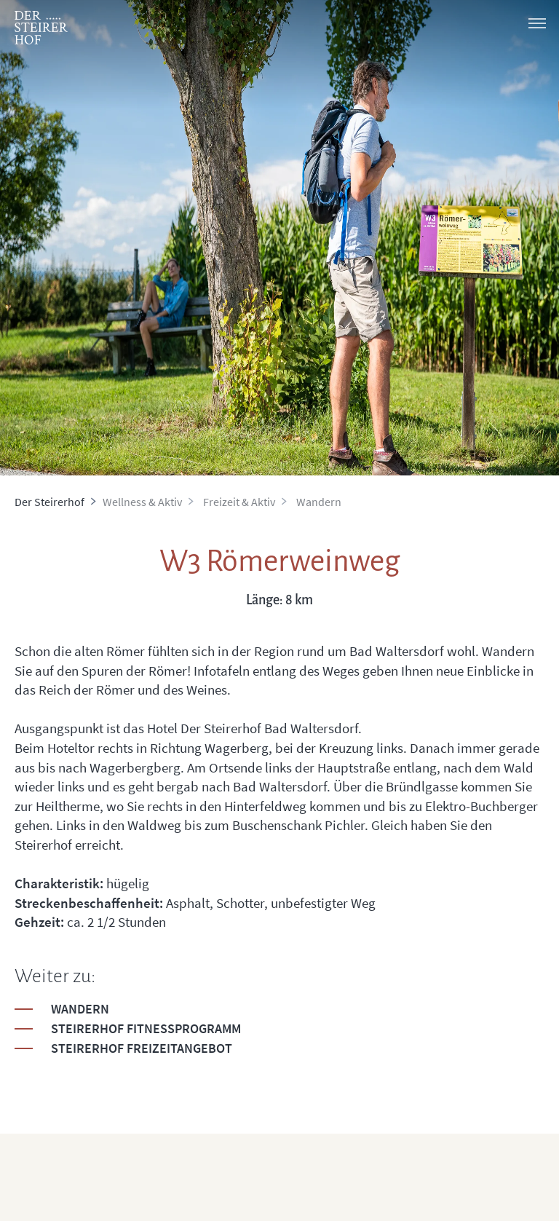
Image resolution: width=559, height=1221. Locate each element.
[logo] (41, 27)
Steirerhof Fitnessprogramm (146, 1028)
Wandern (80, 1008)
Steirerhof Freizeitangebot (141, 1048)
